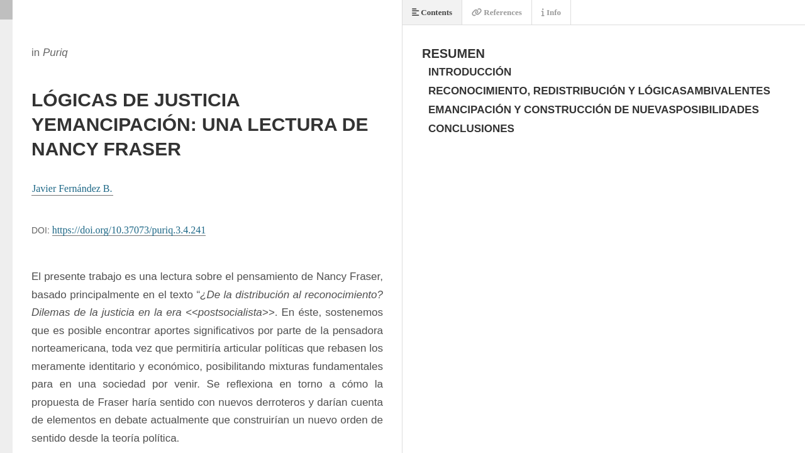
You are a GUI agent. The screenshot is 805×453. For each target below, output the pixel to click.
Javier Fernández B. (72, 188)
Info (551, 12)
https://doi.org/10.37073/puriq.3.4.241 (129, 230)
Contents (432, 12)
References (497, 12)
